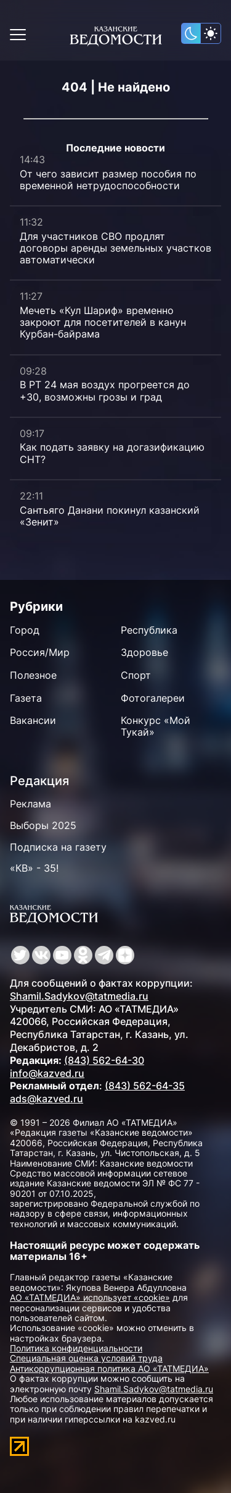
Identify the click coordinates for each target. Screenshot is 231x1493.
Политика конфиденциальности (76, 1348)
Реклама (30, 804)
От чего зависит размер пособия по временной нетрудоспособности (108, 180)
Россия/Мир (40, 652)
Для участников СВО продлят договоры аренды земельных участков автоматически (115, 248)
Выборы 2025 (43, 825)
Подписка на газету (58, 847)
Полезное (33, 675)
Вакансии (33, 720)
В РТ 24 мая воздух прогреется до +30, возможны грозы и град (105, 390)
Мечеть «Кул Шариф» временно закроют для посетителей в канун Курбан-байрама (103, 322)
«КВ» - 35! (34, 868)
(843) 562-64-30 (104, 1060)
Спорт (136, 675)
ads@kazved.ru (46, 1098)
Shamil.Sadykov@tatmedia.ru (79, 996)
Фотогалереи (153, 698)
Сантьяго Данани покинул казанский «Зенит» (110, 516)
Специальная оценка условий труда (86, 1358)
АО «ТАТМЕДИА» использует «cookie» (90, 1297)
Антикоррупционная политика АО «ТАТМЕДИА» (109, 1368)
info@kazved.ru (47, 1073)
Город (24, 630)
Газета (26, 698)
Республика (149, 630)
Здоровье (144, 652)
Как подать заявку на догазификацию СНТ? (112, 453)
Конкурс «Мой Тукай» (155, 726)
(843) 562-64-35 (145, 1085)
